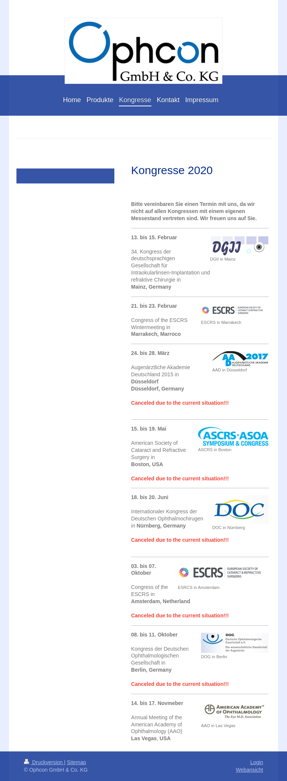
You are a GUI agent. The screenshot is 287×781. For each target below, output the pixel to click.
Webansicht (249, 770)
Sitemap (76, 762)
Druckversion (44, 762)
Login (256, 762)
